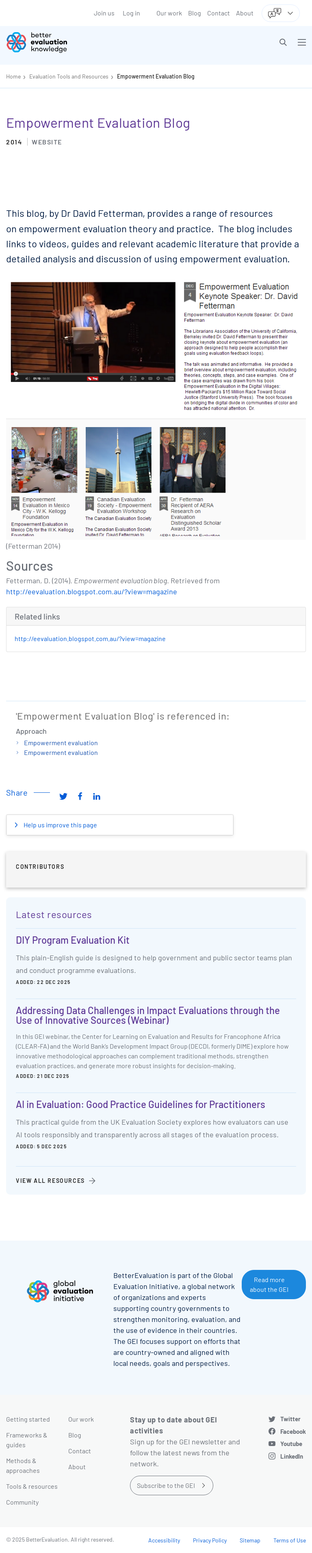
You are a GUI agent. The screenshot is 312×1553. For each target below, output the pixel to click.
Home (13, 76)
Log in (131, 13)
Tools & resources (32, 1486)
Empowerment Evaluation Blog (156, 76)
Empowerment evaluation (61, 742)
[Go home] (84, 42)
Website (47, 142)
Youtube (291, 1443)
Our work (169, 13)
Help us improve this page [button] (59, 825)
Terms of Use (289, 1540)
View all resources (50, 1180)
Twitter (290, 1418)
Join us (104, 13)
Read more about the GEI (269, 1284)
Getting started (28, 1419)
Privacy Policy (210, 1540)
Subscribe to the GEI (166, 1485)
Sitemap (250, 1540)
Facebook (293, 1431)
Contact (218, 13)
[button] (283, 42)
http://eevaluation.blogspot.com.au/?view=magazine (91, 591)
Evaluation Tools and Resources (68, 76)
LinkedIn (291, 1456)
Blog (194, 13)
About (245, 13)
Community (22, 1502)
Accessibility (164, 1540)
